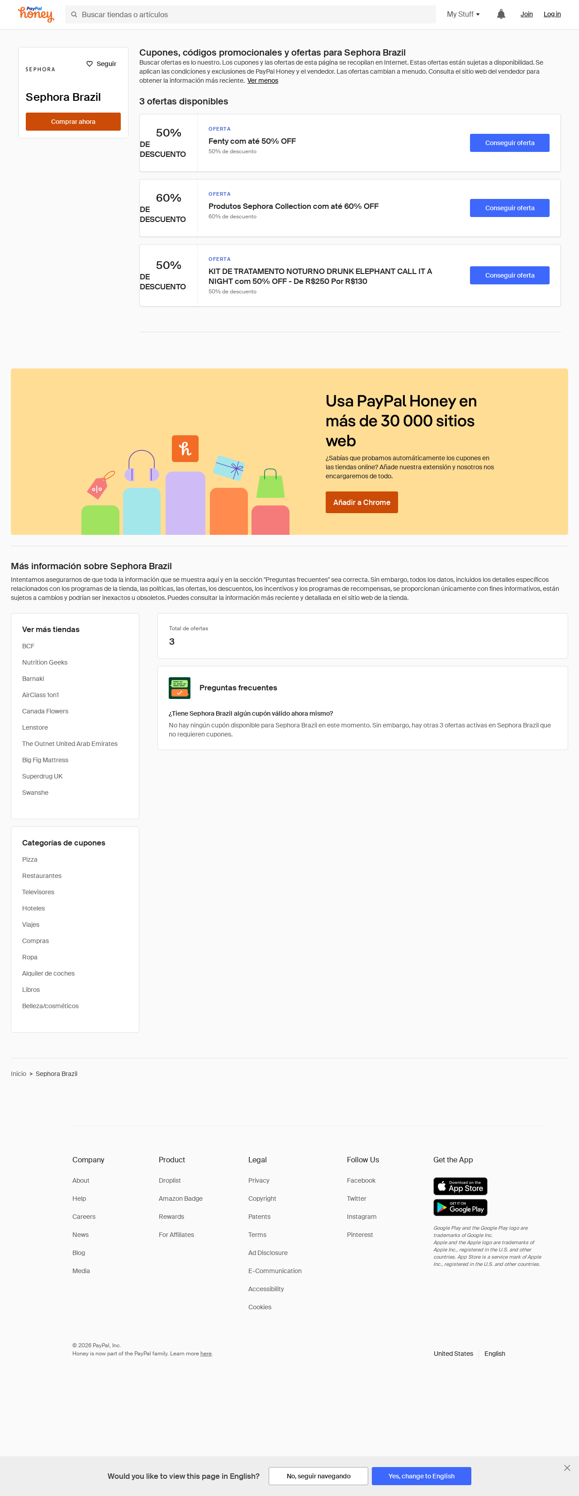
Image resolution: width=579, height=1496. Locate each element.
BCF (28, 646)
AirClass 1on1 (40, 695)
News (80, 1235)
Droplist (170, 1180)
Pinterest (360, 1235)
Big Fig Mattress (45, 760)
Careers (83, 1217)
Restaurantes (42, 876)
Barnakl (33, 679)
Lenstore (35, 727)
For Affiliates (176, 1235)
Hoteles (33, 908)
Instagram (362, 1217)
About (81, 1180)
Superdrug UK (42, 776)
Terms (257, 1235)
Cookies (259, 1307)
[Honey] (36, 15)
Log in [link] (552, 14)
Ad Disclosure (268, 1253)
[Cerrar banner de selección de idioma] (567, 1468)
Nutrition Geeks (44, 662)
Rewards (171, 1217)
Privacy (259, 1180)
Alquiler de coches (48, 973)
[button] (469, 1353)
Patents (259, 1217)
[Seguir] (101, 64)
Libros (31, 990)
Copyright (262, 1198)
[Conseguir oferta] (510, 143)
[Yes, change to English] (421, 1476)
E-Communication (275, 1271)
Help (79, 1198)
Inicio (18, 1074)
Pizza (30, 859)
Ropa (30, 957)
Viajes (30, 924)
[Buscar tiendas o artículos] (250, 14)
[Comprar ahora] (73, 122)
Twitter (356, 1198)
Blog (78, 1253)
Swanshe (35, 792)
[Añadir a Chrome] (362, 502)
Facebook (361, 1180)
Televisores (38, 892)
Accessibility (266, 1289)
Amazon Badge (181, 1198)
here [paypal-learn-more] (206, 1353)
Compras (35, 941)
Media (81, 1271)
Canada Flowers (45, 711)
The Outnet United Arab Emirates (70, 744)
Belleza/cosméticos (50, 1006)
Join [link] (527, 14)
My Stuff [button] (464, 14)
